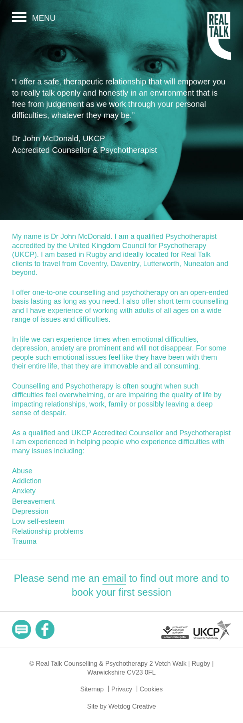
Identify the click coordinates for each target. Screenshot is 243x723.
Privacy (121, 689)
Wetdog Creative (132, 706)
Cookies (151, 689)
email (114, 578)
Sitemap (92, 689)
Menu (44, 18)
